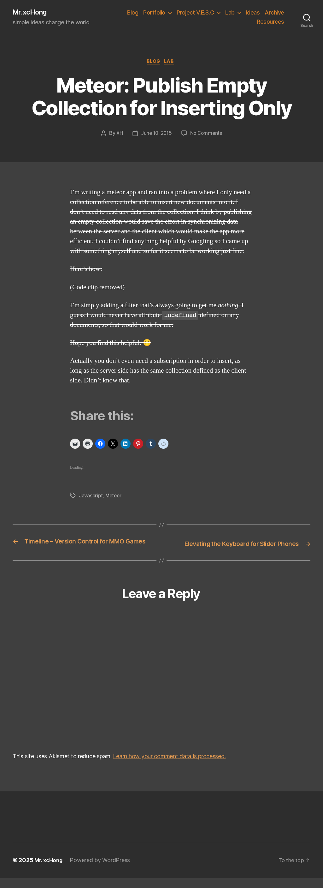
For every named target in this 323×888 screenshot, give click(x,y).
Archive (242, 22)
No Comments (207, 135)
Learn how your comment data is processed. (169, 766)
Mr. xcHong (32, 12)
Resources (270, 22)
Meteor (114, 497)
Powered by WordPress (102, 870)
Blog (157, 12)
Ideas (277, 12)
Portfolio (179, 12)
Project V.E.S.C (219, 12)
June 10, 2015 (156, 135)
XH (118, 135)
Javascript (91, 497)
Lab (254, 12)
